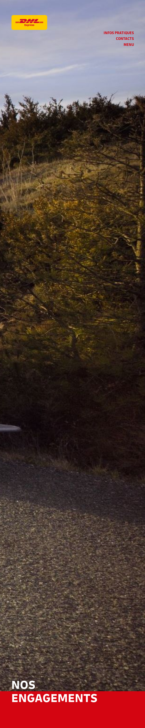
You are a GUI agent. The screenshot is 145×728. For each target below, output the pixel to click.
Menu (129, 45)
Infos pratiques (119, 33)
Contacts (125, 39)
